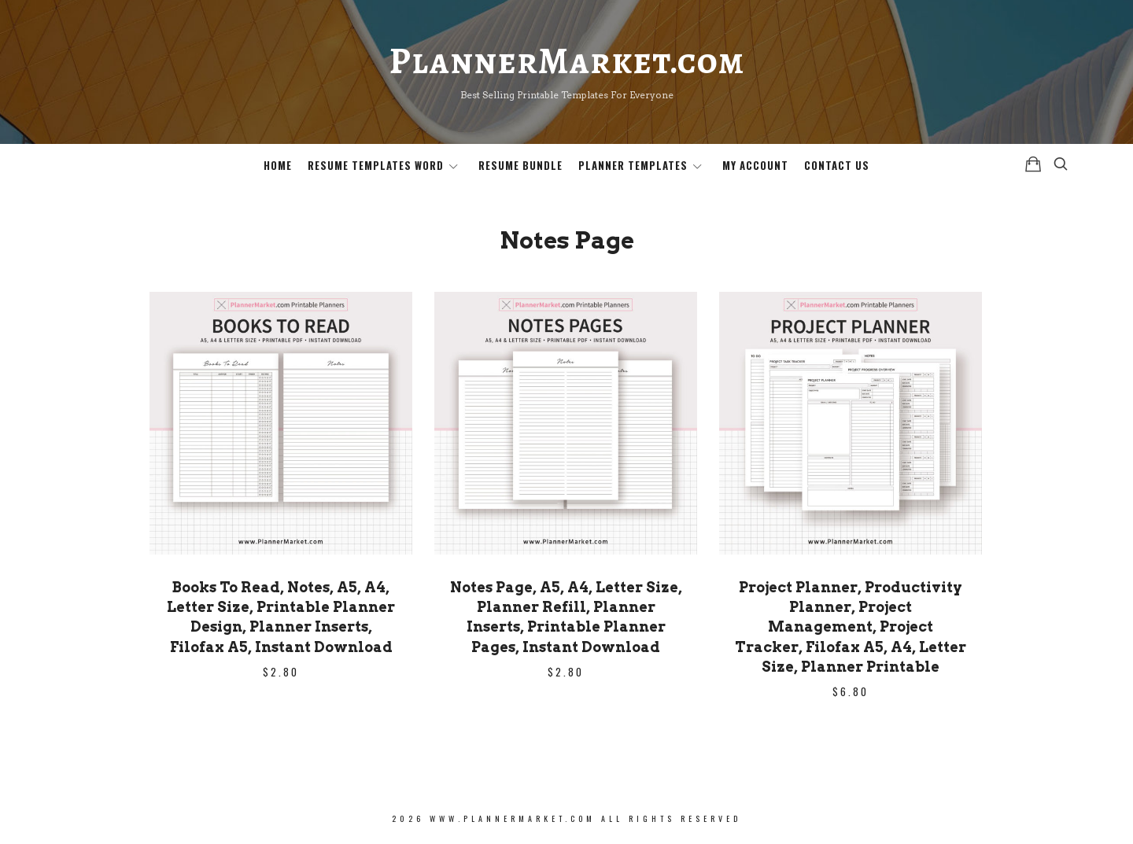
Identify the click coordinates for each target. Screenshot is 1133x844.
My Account (755, 165)
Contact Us (836, 165)
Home (278, 165)
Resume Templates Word (376, 165)
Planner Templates (633, 165)
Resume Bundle (520, 165)
